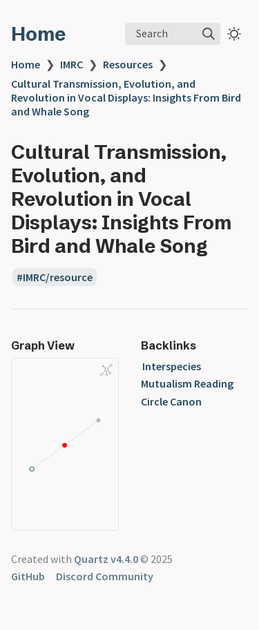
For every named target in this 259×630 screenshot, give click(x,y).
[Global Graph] (106, 369)
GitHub (28, 576)
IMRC (71, 64)
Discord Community (104, 576)
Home (38, 34)
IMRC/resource (58, 277)
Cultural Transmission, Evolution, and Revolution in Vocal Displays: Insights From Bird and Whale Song (126, 97)
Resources (128, 64)
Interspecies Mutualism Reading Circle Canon (187, 383)
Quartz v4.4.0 (106, 559)
